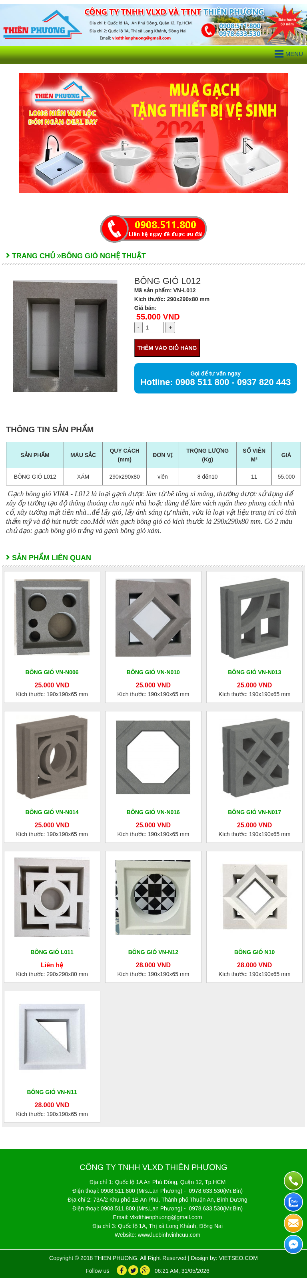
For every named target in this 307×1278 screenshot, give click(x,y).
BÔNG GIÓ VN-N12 (153, 952)
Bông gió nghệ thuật (103, 256)
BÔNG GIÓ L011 (51, 952)
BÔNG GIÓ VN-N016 (153, 812)
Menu (289, 54)
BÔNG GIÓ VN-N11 (52, 1092)
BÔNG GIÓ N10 (254, 952)
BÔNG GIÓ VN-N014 (52, 812)
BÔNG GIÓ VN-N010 (153, 672)
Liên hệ (52, 965)
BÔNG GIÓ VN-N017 (254, 812)
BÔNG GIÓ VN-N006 (52, 672)
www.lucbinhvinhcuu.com (169, 1235)
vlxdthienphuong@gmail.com (166, 1217)
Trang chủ (33, 256)
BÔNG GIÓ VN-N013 (254, 672)
